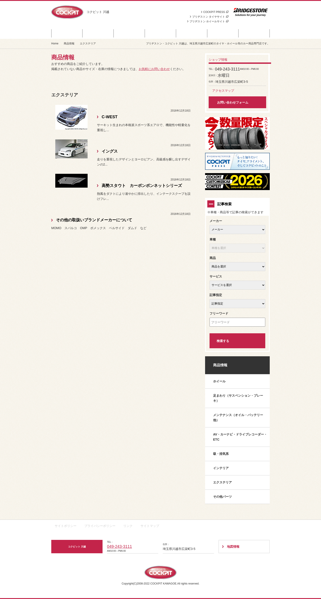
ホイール (219, 381)
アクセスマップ (223, 90)
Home (54, 43)
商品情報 (98, 33)
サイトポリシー (65, 526)
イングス (110, 151)
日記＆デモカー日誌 (192, 33)
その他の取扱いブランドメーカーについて (94, 220)
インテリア (221, 468)
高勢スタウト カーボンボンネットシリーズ (142, 185)
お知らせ (129, 33)
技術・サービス (223, 33)
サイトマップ (149, 526)
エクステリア (222, 482)
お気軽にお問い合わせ (154, 69)
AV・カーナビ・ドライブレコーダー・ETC (240, 437)
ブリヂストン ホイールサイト (208, 21)
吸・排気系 (221, 454)
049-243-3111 (119, 546)
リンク (128, 526)
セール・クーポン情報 (67, 33)
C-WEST (109, 117)
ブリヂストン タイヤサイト (210, 16)
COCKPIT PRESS (215, 12)
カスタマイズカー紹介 (160, 33)
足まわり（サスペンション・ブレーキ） (238, 398)
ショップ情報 (254, 33)
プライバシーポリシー (99, 526)
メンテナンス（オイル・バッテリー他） (238, 417)
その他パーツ (222, 496)
